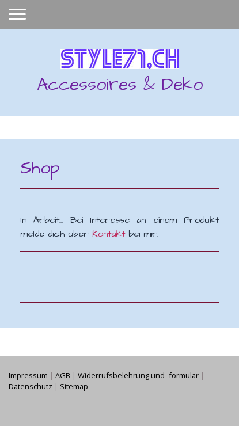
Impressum (28, 375)
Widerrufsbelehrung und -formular (138, 375)
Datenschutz (30, 386)
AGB (62, 375)
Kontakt (108, 233)
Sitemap (74, 386)
